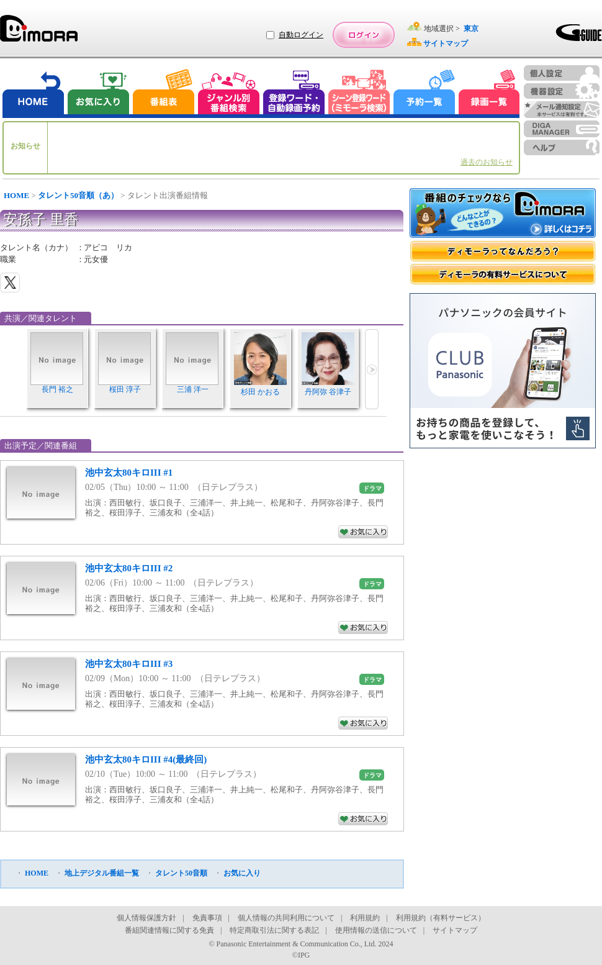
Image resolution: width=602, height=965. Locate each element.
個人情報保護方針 (146, 917)
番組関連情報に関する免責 (169, 930)
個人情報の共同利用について (286, 917)
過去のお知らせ (486, 162)
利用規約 (365, 917)
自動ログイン (301, 34)
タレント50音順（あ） (78, 195)
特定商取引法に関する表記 (274, 930)
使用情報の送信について (376, 930)
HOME (16, 195)
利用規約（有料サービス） (440, 917)
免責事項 (207, 917)
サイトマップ (455, 930)
